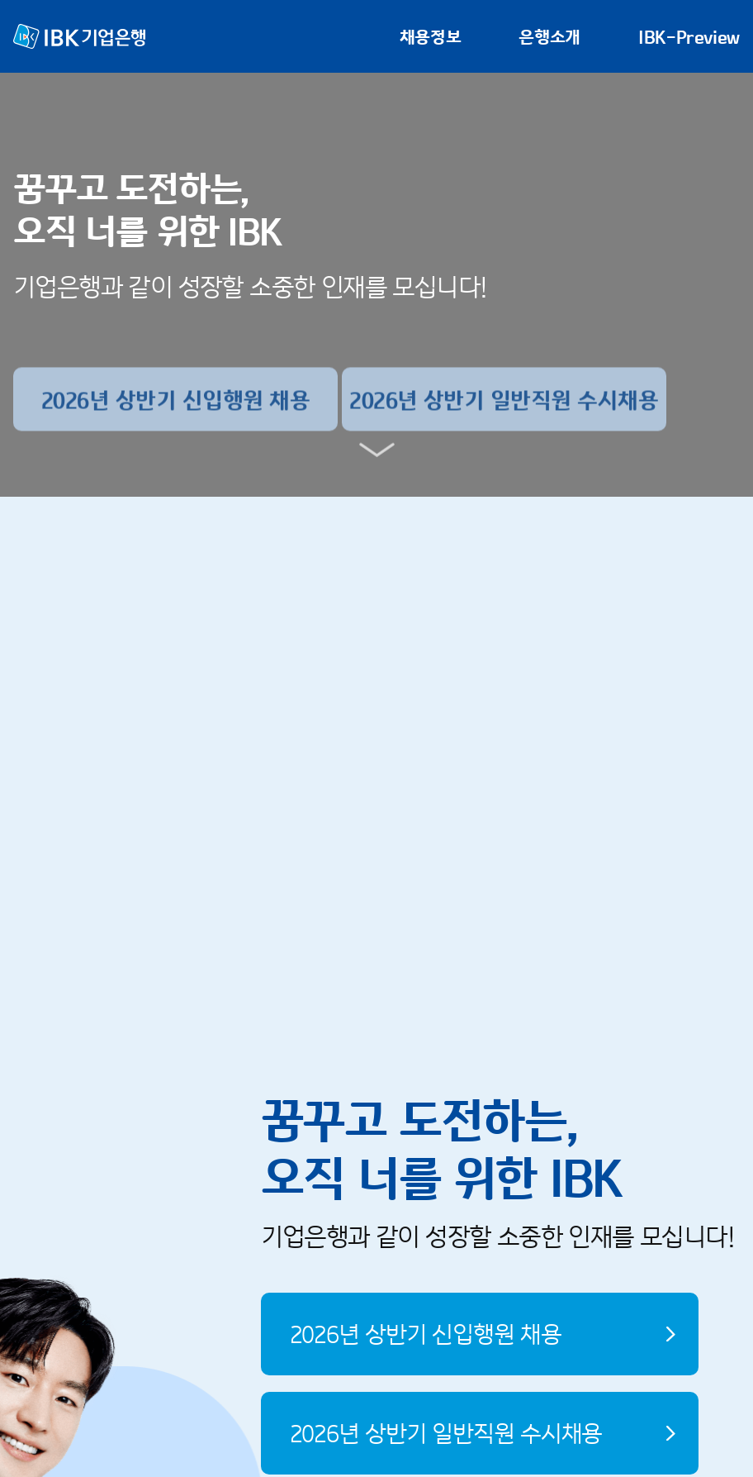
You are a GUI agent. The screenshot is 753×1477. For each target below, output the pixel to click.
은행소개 (549, 37)
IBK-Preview (689, 37)
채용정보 (431, 37)
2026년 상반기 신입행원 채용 (425, 1338)
